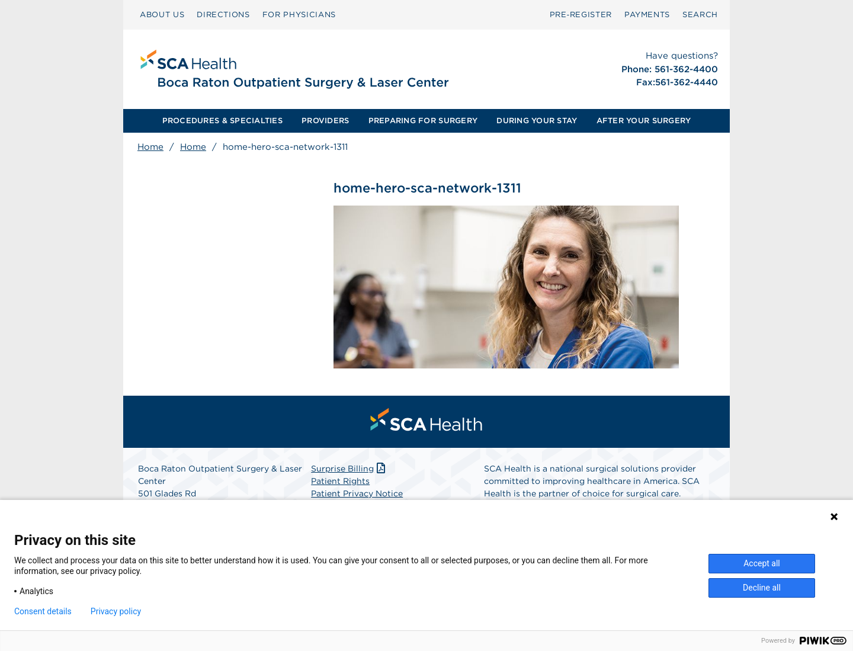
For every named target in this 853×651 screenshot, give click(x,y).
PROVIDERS (325, 120)
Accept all (761, 563)
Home (150, 147)
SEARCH (700, 14)
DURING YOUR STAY (536, 120)
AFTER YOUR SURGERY (644, 120)
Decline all (762, 587)
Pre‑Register (581, 14)
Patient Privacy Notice (357, 493)
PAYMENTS (647, 14)
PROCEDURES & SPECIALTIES (222, 120)
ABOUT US (162, 14)
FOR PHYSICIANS (299, 14)
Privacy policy (116, 611)
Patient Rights (340, 481)
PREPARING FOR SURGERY (422, 120)
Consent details (43, 611)
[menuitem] (162, 15)
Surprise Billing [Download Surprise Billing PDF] (349, 468)
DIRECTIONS (223, 14)
